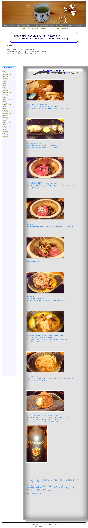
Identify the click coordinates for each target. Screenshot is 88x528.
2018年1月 (5, 89)
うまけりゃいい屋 (43, 524)
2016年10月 (5, 119)
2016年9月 (5, 120)
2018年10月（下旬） (8, 78)
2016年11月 (5, 115)
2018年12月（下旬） (8, 74)
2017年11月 (5, 94)
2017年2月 (5, 108)
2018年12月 (5, 76)
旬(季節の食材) (26, 25)
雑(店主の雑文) (79, 25)
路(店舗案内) (69, 25)
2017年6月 (5, 103)
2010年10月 (5, 135)
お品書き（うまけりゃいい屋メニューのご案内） (33, 28)
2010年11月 (5, 136)
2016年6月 (5, 129)
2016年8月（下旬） (7, 122)
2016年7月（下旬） (7, 126)
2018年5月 (5, 83)
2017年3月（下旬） (7, 104)
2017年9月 (5, 97)
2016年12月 (5, 112)
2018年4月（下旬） (7, 85)
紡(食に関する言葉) (37, 25)
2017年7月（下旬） (7, 99)
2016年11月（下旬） (7, 113)
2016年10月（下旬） (8, 117)
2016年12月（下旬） (8, 110)
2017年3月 (5, 106)
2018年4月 (5, 87)
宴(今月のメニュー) (14, 25)
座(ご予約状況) (60, 25)
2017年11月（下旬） (7, 92)
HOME (5, 25)
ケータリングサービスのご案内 (59, 28)
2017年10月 (5, 96)
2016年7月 (5, 128)
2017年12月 (5, 90)
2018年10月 (5, 80)
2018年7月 (5, 81)
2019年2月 (5, 73)
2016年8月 (5, 124)
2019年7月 (5, 71)
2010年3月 (5, 133)
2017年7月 (5, 101)
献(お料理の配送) (49, 25)
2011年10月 (5, 131)
